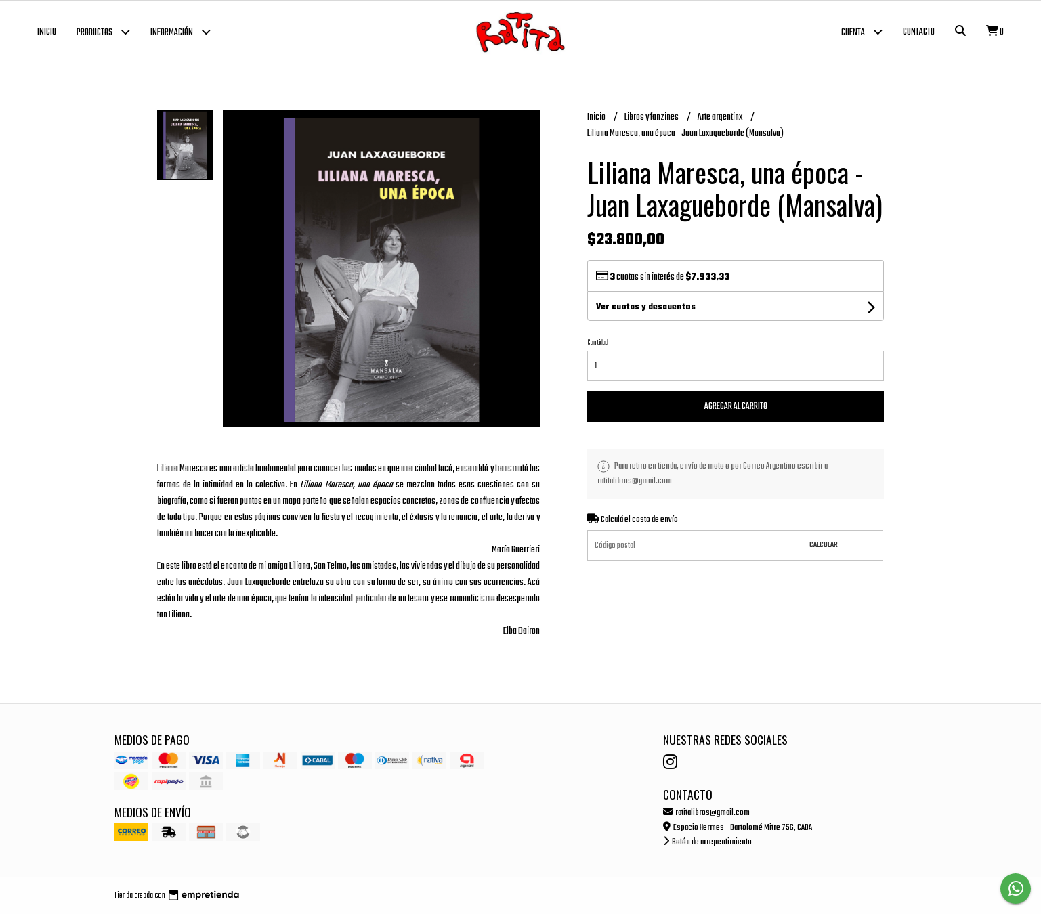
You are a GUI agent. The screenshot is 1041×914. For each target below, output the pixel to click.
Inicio (46, 32)
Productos (103, 31)
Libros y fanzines (652, 117)
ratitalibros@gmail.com (706, 813)
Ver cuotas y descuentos (646, 307)
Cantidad (597, 342)
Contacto (919, 32)
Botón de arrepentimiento (707, 842)
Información (180, 31)
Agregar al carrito (735, 406)
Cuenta (862, 31)
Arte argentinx (721, 117)
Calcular (823, 545)
